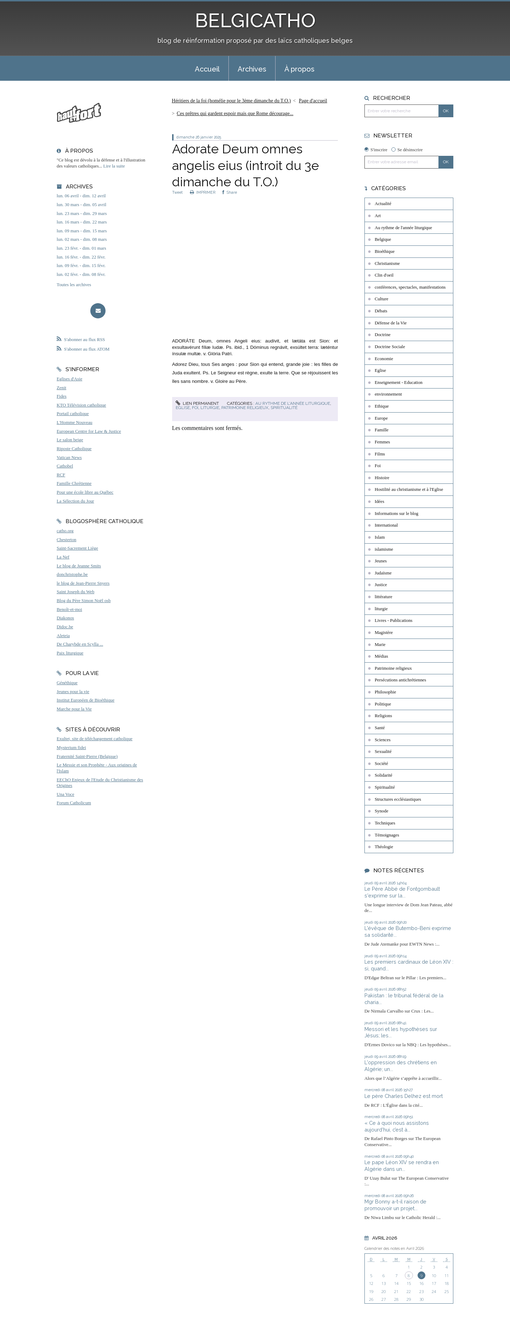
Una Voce (65, 794)
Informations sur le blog (396, 513)
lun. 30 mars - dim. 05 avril (81, 204)
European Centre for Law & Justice (89, 431)
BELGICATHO (255, 20)
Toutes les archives (74, 284)
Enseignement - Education (399, 382)
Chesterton (66, 539)
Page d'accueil (313, 100)
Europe (381, 418)
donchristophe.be (72, 574)
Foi (195, 407)
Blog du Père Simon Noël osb (84, 600)
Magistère (384, 632)
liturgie (209, 407)
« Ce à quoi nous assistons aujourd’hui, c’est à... (396, 1126)
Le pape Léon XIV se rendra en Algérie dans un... (401, 1165)
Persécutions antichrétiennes (400, 680)
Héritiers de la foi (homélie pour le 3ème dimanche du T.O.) (231, 100)
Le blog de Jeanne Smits (79, 565)
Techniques (385, 823)
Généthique (67, 682)
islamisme (384, 549)
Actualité (383, 203)
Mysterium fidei (71, 747)
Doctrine (383, 334)
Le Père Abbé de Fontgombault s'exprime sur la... (402, 892)
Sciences (383, 739)
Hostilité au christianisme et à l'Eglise (409, 489)
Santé (380, 727)
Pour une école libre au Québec (85, 492)
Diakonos (65, 618)
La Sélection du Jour (75, 501)
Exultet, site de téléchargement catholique (94, 738)
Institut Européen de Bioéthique (85, 700)
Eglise (183, 407)
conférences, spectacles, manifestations (410, 287)
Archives (252, 69)
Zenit (61, 387)
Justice (381, 584)
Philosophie (385, 692)
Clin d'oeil (384, 275)
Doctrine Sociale (390, 346)
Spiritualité (284, 407)
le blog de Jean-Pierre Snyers (83, 583)
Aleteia (63, 635)
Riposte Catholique (74, 448)
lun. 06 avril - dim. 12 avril (81, 195)
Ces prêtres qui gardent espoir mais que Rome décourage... (235, 113)
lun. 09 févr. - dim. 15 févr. (81, 265)
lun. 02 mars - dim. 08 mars (82, 239)
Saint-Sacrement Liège (77, 548)
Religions (383, 715)
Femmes (382, 442)
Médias (381, 656)
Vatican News (69, 457)
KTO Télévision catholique (81, 405)
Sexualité (383, 751)
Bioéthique (385, 251)
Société (381, 763)
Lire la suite (114, 166)
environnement (388, 394)
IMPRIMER (202, 192)
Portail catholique (73, 413)
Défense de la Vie (391, 323)
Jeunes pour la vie (73, 691)
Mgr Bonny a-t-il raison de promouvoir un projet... (395, 1204)
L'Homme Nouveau (74, 422)
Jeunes (381, 561)
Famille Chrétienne (74, 483)
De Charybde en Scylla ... (80, 644)
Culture (381, 298)
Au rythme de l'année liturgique (292, 403)
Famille (382, 429)
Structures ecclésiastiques (398, 799)
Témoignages (387, 835)
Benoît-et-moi (69, 609)
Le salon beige (70, 439)
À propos (299, 69)
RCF (61, 474)
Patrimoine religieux (244, 407)
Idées (379, 501)
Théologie (384, 846)
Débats (381, 310)
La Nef (63, 557)
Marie (380, 644)
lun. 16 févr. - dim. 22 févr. (81, 257)
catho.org (65, 530)
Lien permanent (197, 403)
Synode (381, 811)
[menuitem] (207, 68)
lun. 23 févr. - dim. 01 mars (81, 248)
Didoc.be (65, 626)
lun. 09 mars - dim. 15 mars (82, 230)
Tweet (177, 192)
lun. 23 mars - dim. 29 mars (82, 213)
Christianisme (387, 263)
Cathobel (65, 466)
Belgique (383, 239)
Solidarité (383, 775)
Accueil (207, 69)
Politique (383, 704)
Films (380, 454)
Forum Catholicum (74, 802)
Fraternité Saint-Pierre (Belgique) (87, 756)
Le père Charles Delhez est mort (403, 1096)
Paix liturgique (70, 653)
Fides (62, 396)
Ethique (382, 406)
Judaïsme (383, 573)
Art (378, 215)
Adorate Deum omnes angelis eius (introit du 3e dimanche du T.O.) (245, 165)
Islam (380, 537)
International (386, 525)
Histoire (382, 477)
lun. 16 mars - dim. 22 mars (82, 222)
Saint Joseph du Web (75, 591)
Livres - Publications (394, 620)
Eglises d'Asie (69, 378)
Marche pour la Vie (74, 709)
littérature (383, 596)
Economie (384, 358)
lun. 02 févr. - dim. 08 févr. (81, 274)
